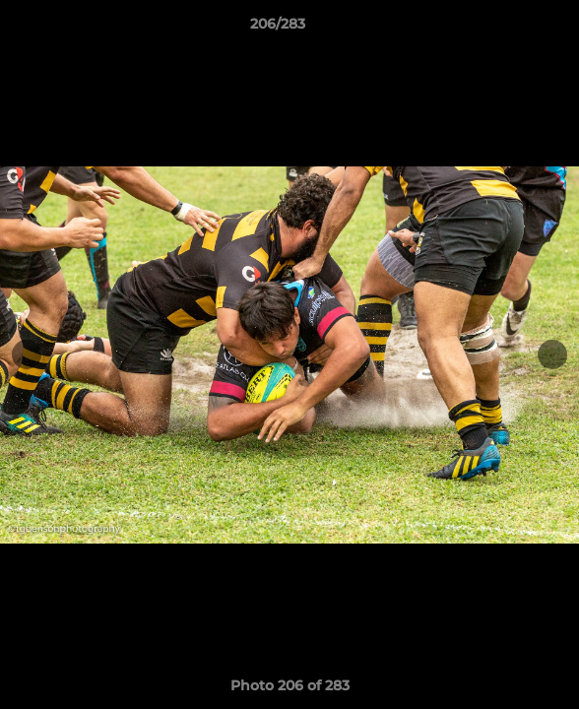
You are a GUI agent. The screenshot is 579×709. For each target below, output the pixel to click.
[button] (508, 28)
